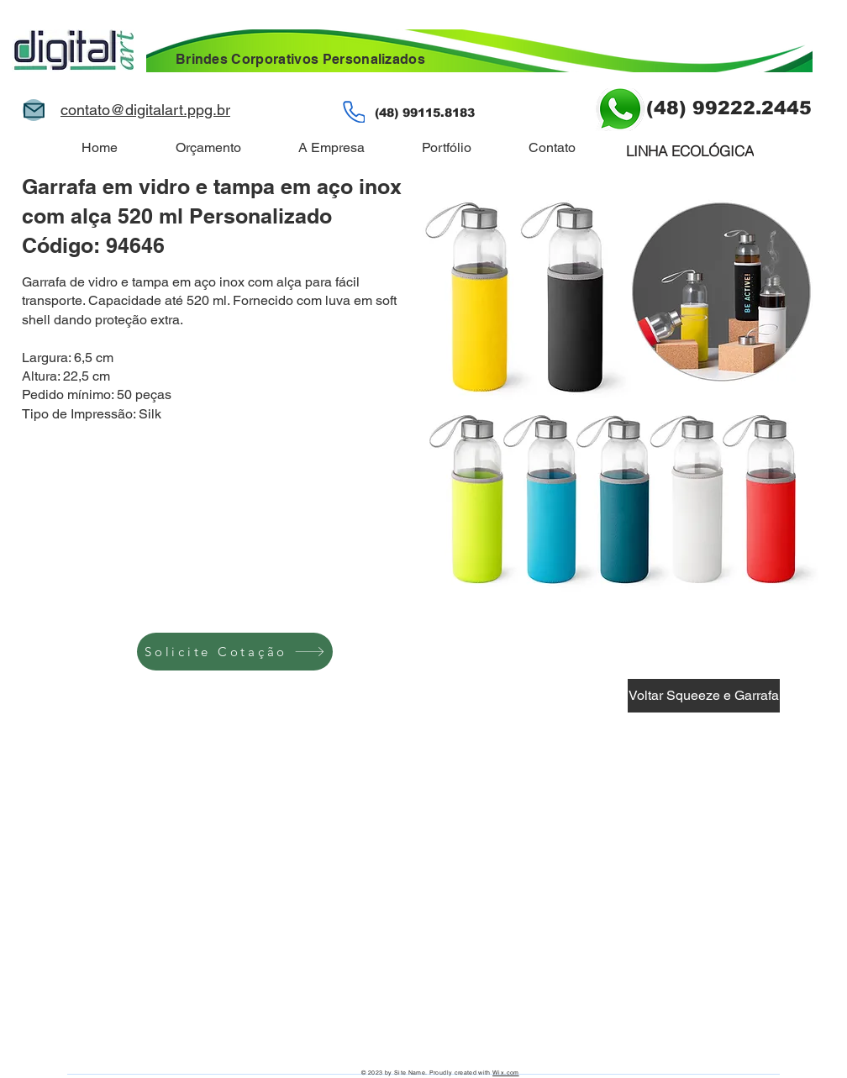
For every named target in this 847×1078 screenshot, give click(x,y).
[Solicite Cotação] (235, 651)
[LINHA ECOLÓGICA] (690, 150)
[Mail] (34, 110)
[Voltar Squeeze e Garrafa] (704, 696)
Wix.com (505, 1072)
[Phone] (354, 112)
